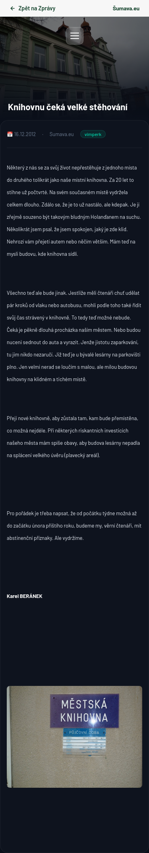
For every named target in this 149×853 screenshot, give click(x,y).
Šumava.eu (126, 8)
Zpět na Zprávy (32, 8)
